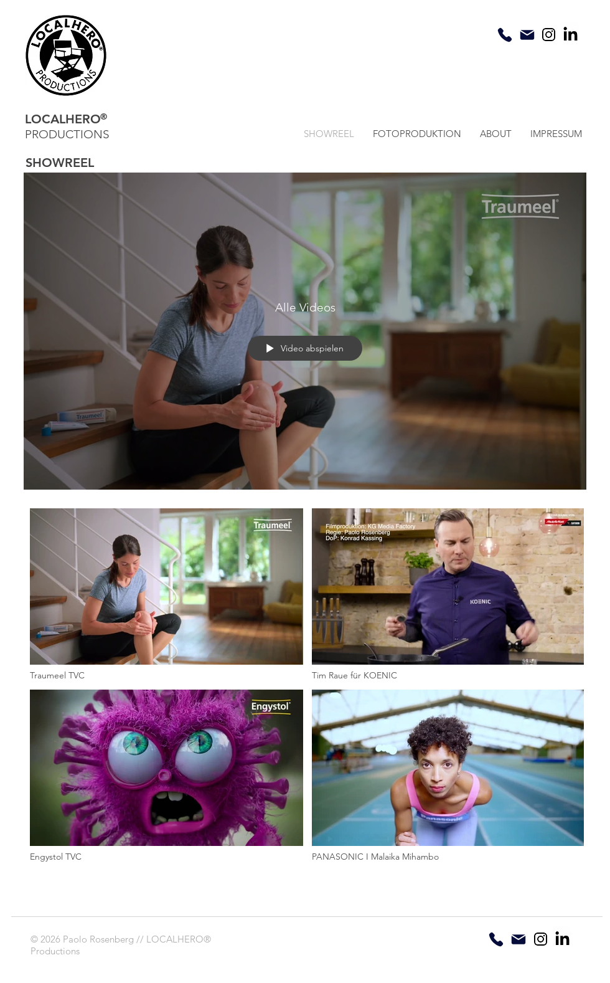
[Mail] (527, 35)
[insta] (549, 34)
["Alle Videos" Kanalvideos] (305, 700)
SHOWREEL (60, 162)
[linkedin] (570, 34)
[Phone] (505, 35)
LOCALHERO (63, 119)
